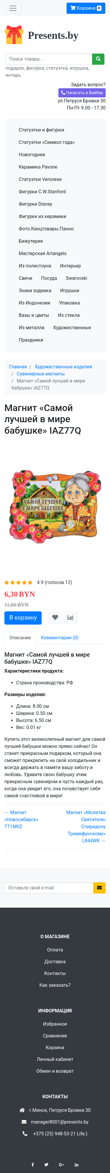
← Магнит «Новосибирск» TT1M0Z (21, 819)
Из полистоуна (35, 266)
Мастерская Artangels (43, 253)
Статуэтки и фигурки (41, 130)
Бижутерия (31, 241)
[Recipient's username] (49, 59)
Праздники (31, 340)
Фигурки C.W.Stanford (42, 191)
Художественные (72, 327)
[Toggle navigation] (13, 8)
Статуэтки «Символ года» (47, 142)
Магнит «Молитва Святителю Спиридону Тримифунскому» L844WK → (86, 826)
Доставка (54, 961)
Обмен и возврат (55, 1071)
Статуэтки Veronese (40, 179)
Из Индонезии (34, 303)
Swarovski (76, 278)
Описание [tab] (20, 637)
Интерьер (70, 266)
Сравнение (55, 1036)
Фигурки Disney (35, 204)
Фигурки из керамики (42, 216)
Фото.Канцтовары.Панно (46, 229)
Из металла (31, 327)
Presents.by (53, 35)
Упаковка (69, 303)
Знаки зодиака (35, 290)
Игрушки (69, 290)
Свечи (25, 278)
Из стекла (69, 315)
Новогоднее (32, 154)
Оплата (55, 950)
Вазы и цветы (34, 315)
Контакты (55, 973)
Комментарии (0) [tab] (60, 637)
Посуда (49, 278)
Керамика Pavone (38, 167)
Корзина (85, 8)
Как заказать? (54, 985)
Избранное (55, 1024)
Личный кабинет (55, 1059)
